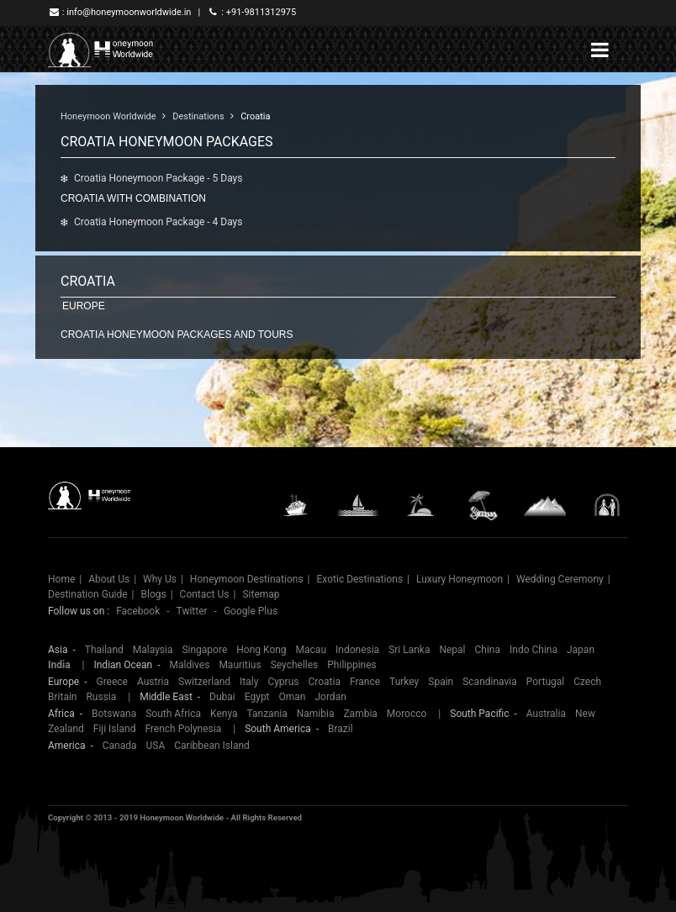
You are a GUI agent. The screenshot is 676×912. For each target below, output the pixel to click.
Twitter (192, 611)
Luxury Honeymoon (459, 579)
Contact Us (205, 594)
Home (61, 579)
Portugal (545, 682)
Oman (292, 697)
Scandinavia (489, 682)
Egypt (257, 697)
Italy (249, 682)
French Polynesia (183, 729)
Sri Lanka (409, 650)
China (488, 650)
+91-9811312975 (261, 12)
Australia (546, 714)
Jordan (330, 697)
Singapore (204, 650)
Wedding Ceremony (560, 579)
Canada (120, 745)
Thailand (104, 650)
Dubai (222, 697)
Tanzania (267, 714)
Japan (580, 650)
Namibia (316, 714)
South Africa (173, 714)
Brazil (340, 729)
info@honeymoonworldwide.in (128, 12)
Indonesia (357, 650)
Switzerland (204, 682)
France (365, 682)
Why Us (160, 579)
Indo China (533, 650)
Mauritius (240, 665)
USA (156, 745)
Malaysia (153, 650)
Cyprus (282, 682)
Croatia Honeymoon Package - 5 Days (158, 178)
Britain (62, 697)
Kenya (223, 714)
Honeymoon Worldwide (108, 116)
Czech (587, 682)
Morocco (407, 714)
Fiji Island (114, 729)
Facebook (138, 611)
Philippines (352, 665)
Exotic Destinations (360, 579)
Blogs (153, 594)
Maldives (189, 665)
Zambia (360, 714)
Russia (101, 697)
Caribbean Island (212, 745)
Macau (311, 650)
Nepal (452, 650)
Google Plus (250, 611)
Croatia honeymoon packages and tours (177, 334)
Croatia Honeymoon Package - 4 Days (158, 222)
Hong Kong (261, 650)
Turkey (404, 682)
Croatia (255, 116)
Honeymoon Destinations (247, 579)
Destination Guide (88, 594)
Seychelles (295, 665)
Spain (440, 682)
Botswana (114, 714)
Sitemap (260, 594)
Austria (153, 682)
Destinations (198, 116)
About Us (108, 579)
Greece (112, 682)
